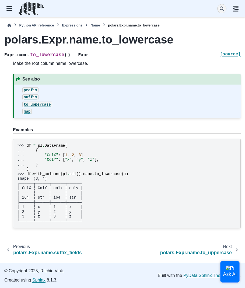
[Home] (9, 25)
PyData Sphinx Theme (204, 275)
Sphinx (39, 280)
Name (95, 25)
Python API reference (36, 25)
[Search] (221, 8)
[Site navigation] (9, 8)
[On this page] (236, 8)
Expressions (72, 25)
